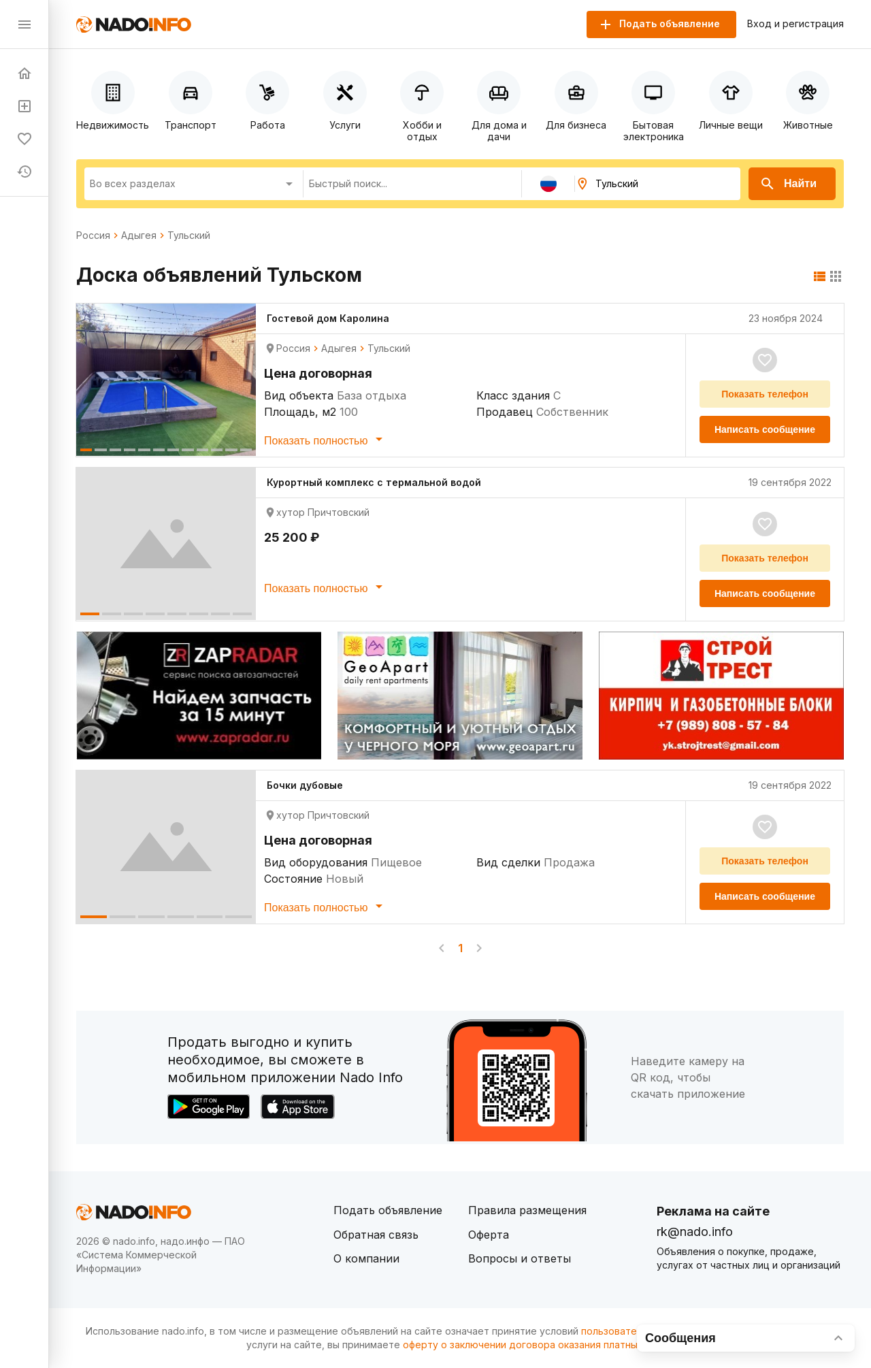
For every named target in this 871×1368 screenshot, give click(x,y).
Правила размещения (527, 1210)
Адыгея (139, 235)
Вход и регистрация (795, 23)
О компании (366, 1258)
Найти (788, 184)
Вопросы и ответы (519, 1258)
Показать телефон (764, 394)
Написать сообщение (764, 429)
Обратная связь (375, 1234)
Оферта (488, 1234)
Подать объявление (387, 1210)
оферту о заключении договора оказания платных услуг (537, 1344)
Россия (93, 235)
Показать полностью (325, 439)
